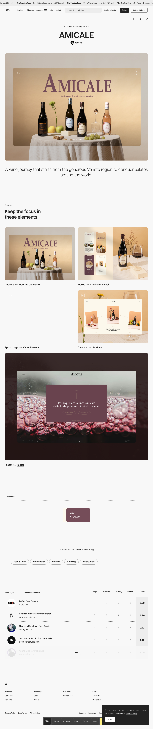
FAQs (94, 692)
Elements (86, 721)
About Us (96, 696)
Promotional (39, 561)
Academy (41, 10)
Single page (89, 561)
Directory (30, 10)
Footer (8, 464)
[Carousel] (113, 316)
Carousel (82, 347)
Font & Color (67, 721)
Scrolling (71, 561)
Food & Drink (20, 561)
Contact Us (97, 700)
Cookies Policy (10, 713)
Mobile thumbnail (99, 284)
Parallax (56, 561)
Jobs (51, 10)
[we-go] (76, 43)
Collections (9, 696)
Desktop (9, 284)
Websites (8, 692)
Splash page (11, 347)
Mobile (81, 284)
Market (58, 10)
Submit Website (139, 10)
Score (95, 721)
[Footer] (76, 406)
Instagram (92, 713)
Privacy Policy (35, 713)
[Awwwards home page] (47, 721)
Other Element (31, 347)
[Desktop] (40, 253)
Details (76, 721)
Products (98, 347)
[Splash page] (40, 316)
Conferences (68, 696)
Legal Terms (22, 713)
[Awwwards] (8, 10)
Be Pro (124, 10)
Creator (56, 721)
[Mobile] (113, 253)
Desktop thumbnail (29, 284)
